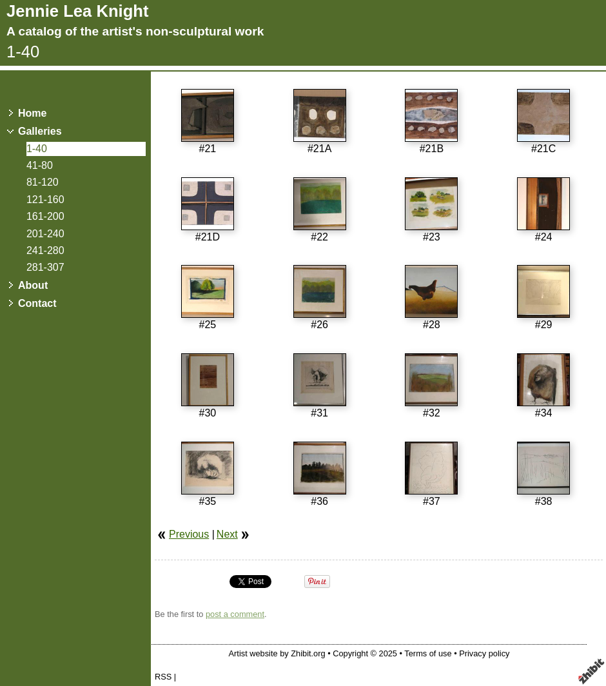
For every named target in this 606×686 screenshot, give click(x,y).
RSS (163, 676)
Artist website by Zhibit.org (277, 653)
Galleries (40, 131)
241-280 (45, 250)
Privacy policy (484, 653)
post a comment (235, 614)
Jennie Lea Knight (77, 11)
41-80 (39, 165)
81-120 (42, 182)
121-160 (45, 199)
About (33, 285)
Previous (189, 534)
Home (32, 113)
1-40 (36, 148)
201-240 (45, 233)
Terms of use (427, 653)
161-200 (45, 216)
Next (227, 534)
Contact (37, 303)
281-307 (45, 267)
